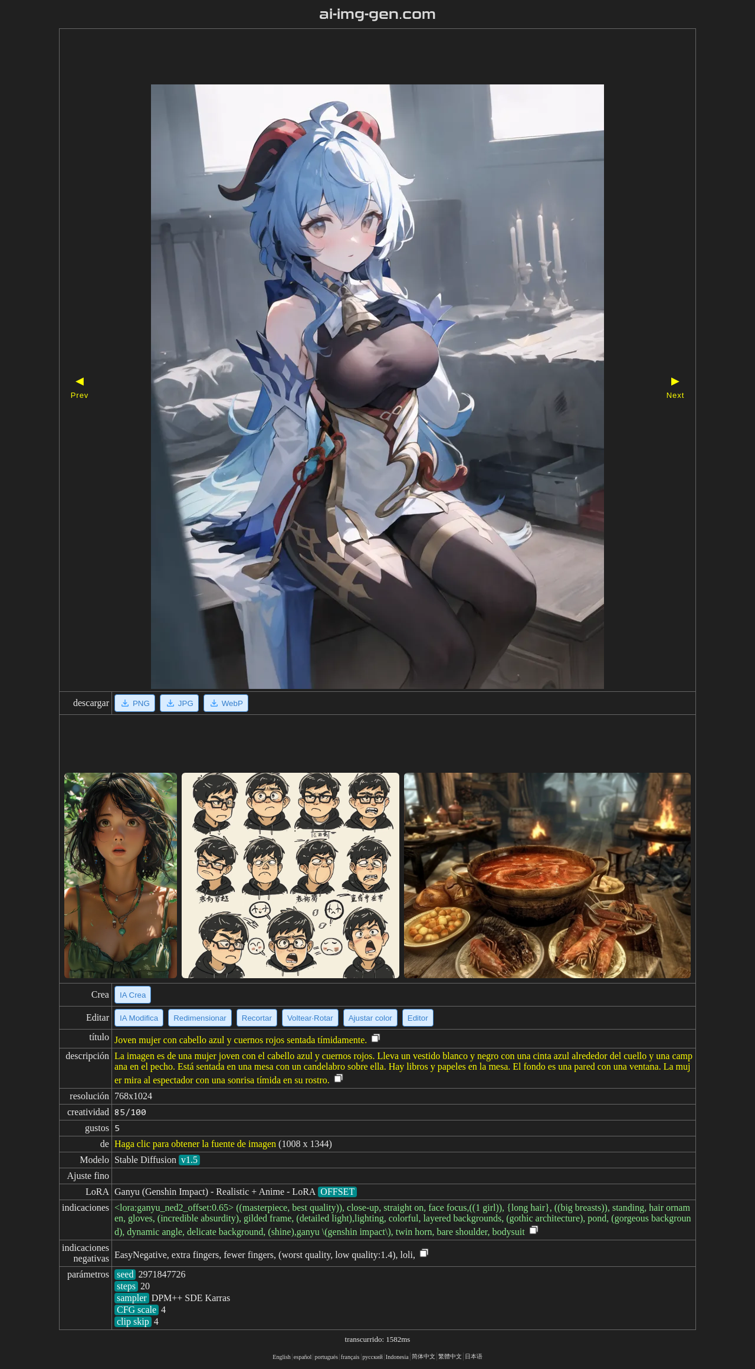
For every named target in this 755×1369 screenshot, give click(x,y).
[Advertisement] (357, 57)
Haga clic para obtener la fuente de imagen (195, 1144)
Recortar (257, 1018)
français (350, 1357)
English (282, 1357)
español (303, 1357)
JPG (179, 703)
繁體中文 (450, 1356)
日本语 (473, 1356)
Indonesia (397, 1357)
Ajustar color (370, 1018)
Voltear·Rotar (310, 1018)
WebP (226, 703)
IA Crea (133, 995)
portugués (325, 1357)
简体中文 (423, 1356)
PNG (135, 703)
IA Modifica (139, 1018)
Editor (418, 1018)
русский (373, 1357)
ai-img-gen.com (377, 14)
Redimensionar (199, 1018)
